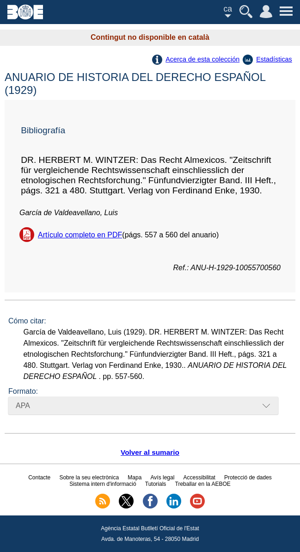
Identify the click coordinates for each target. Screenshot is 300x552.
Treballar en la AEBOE (203, 484)
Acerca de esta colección (202, 59)
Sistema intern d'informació (102, 484)
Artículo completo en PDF (80, 235)
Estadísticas (274, 59)
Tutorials (155, 484)
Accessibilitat (199, 477)
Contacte (39, 477)
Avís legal (163, 477)
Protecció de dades (248, 477)
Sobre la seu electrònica (89, 477)
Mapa (134, 477)
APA (23, 405)
